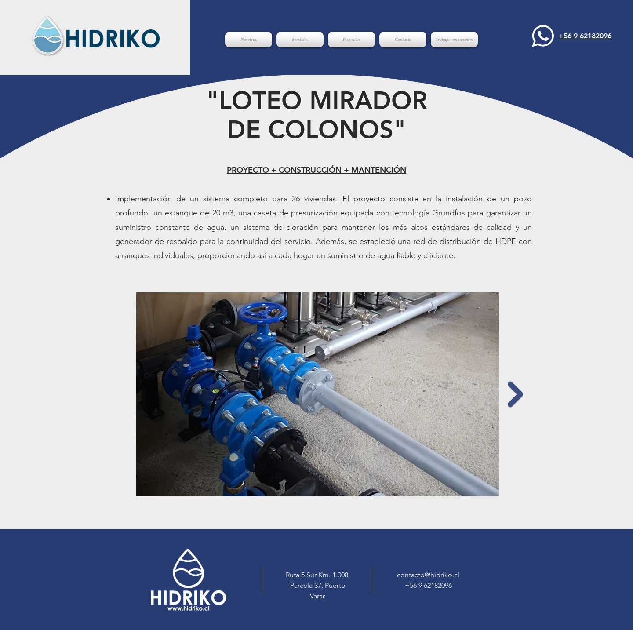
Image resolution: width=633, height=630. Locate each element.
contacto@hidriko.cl (428, 575)
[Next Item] (515, 394)
